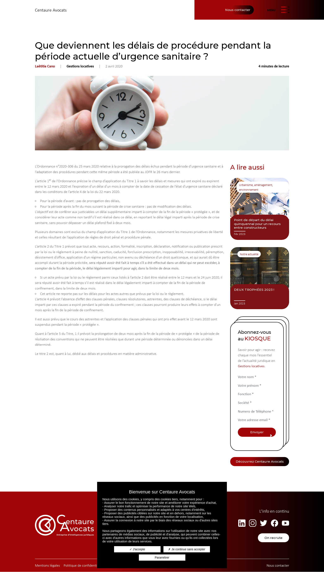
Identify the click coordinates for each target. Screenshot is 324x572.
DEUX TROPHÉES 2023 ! (254, 290)
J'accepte (137, 549)
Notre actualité (249, 254)
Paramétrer (162, 557)
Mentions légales (47, 565)
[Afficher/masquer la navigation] (278, 9)
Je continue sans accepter (186, 549)
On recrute (273, 538)
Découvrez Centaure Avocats (260, 461)
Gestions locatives (80, 66)
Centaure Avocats (51, 10)
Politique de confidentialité (83, 565)
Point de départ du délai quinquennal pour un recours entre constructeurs (257, 224)
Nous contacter (237, 10)
